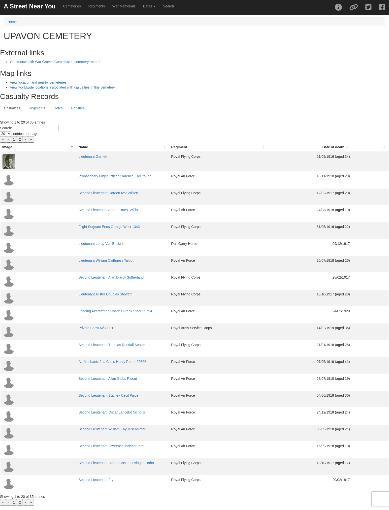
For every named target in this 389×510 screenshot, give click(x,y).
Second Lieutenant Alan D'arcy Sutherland (70, 277)
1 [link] (14, 139)
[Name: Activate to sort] (105, 147)
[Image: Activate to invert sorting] (18, 147)
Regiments (96, 6)
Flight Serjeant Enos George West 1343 (68, 227)
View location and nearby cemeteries (38, 82)
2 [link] (20, 139)
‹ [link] (8, 139)
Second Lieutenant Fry (55, 480)
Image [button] (7, 147)
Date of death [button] (353, 147)
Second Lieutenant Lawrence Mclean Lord (70, 446)
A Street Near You (30, 6)
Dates (58, 108)
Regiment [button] (185, 147)
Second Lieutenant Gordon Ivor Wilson (67, 193)
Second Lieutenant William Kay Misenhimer (71, 429)
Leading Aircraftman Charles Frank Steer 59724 (74, 311)
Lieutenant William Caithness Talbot (65, 260)
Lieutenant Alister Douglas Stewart (64, 294)
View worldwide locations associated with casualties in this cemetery (62, 87)
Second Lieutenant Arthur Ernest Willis (67, 210)
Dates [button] (149, 6)
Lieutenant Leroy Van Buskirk (60, 244)
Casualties (12, 108)
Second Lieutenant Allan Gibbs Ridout (67, 379)
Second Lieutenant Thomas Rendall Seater (71, 345)
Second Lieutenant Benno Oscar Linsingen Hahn (75, 463)
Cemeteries (72, 6)
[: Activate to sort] (380, 147)
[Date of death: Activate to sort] (338, 147)
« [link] (3, 139)
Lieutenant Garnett (52, 157)
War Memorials (124, 6)
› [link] (25, 139)
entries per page (25, 134)
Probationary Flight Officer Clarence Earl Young (74, 176)
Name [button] (42, 147)
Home (12, 22)
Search (168, 6)
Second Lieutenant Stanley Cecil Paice (67, 395)
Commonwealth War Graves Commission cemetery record (54, 62)
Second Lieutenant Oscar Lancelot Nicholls (71, 412)
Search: (6, 128)
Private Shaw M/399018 (56, 328)
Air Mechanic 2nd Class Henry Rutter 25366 (71, 362)
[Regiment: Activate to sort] (239, 147)
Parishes (78, 108)
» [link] (31, 139)
